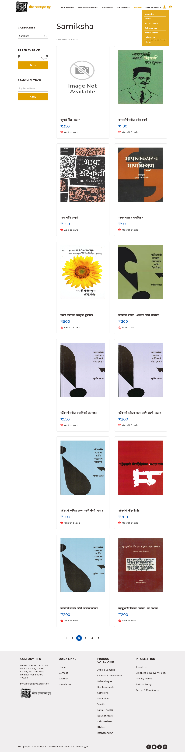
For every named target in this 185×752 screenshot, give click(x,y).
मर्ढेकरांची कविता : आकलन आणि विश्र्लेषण (138, 315)
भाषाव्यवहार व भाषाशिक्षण (130, 217)
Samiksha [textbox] (32, 36)
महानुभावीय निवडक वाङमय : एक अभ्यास (138, 608)
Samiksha (61, 39)
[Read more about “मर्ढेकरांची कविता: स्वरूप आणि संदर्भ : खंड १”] (137, 425)
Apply (33, 96)
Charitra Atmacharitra (109, 675)
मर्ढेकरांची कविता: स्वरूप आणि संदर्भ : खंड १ (139, 412)
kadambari (103, 698)
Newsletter (65, 684)
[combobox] (33, 36)
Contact (63, 672)
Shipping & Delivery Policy (151, 672)
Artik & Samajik (106, 669)
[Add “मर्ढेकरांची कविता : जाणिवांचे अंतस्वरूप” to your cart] (79, 425)
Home (62, 667)
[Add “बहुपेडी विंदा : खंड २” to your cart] (79, 132)
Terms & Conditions (147, 690)
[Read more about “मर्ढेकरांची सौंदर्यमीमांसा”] (137, 523)
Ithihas (101, 727)
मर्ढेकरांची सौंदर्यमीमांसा (129, 510)
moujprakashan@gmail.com (34, 683)
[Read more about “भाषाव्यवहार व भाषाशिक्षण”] (137, 230)
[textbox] (34, 88)
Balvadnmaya (105, 715)
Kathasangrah (105, 732)
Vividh (101, 704)
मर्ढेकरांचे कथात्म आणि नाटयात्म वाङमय (79, 608)
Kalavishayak (104, 681)
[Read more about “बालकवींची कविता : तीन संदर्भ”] (137, 132)
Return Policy (144, 684)
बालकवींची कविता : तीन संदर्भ (132, 119)
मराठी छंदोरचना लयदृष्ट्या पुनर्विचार (76, 315)
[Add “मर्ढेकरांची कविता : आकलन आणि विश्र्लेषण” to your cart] (137, 327)
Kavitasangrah (105, 687)
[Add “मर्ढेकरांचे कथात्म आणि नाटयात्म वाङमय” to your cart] (79, 621)
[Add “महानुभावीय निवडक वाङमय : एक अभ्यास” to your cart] (137, 621)
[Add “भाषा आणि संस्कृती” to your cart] (79, 230)
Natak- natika (105, 710)
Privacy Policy (144, 678)
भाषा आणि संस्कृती (69, 217)
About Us (141, 667)
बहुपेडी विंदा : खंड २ (70, 119)
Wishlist (63, 678)
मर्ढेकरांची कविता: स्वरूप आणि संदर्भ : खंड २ (81, 510)
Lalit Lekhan (104, 721)
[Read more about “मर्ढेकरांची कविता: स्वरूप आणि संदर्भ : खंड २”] (79, 523)
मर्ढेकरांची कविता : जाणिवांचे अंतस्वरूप (78, 412)
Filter (33, 65)
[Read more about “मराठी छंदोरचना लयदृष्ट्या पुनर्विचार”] (79, 327)
